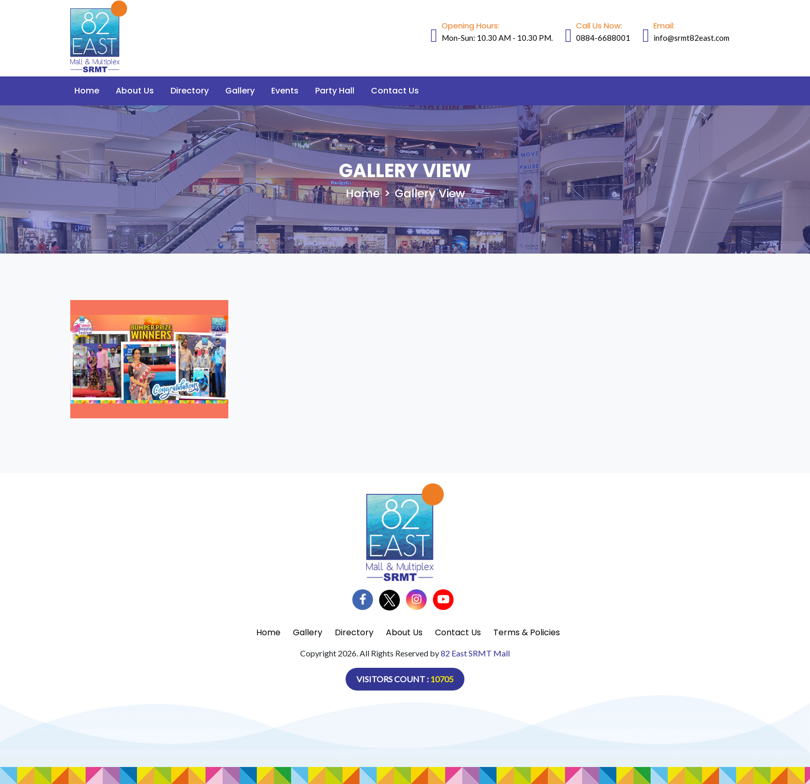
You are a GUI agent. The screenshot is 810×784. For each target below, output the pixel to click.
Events (285, 91)
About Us (135, 91)
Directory (189, 91)
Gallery (240, 91)
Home (86, 91)
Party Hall (334, 91)
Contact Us (395, 91)
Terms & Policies (526, 632)
